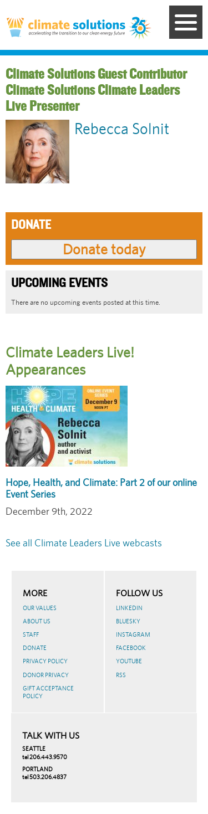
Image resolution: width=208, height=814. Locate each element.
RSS (121, 675)
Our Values (40, 608)
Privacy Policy (45, 661)
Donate (35, 647)
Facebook (131, 647)
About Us (36, 621)
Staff (31, 634)
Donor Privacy (46, 675)
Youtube (129, 661)
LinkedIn (129, 608)
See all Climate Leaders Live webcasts (84, 543)
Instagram (133, 634)
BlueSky (128, 621)
